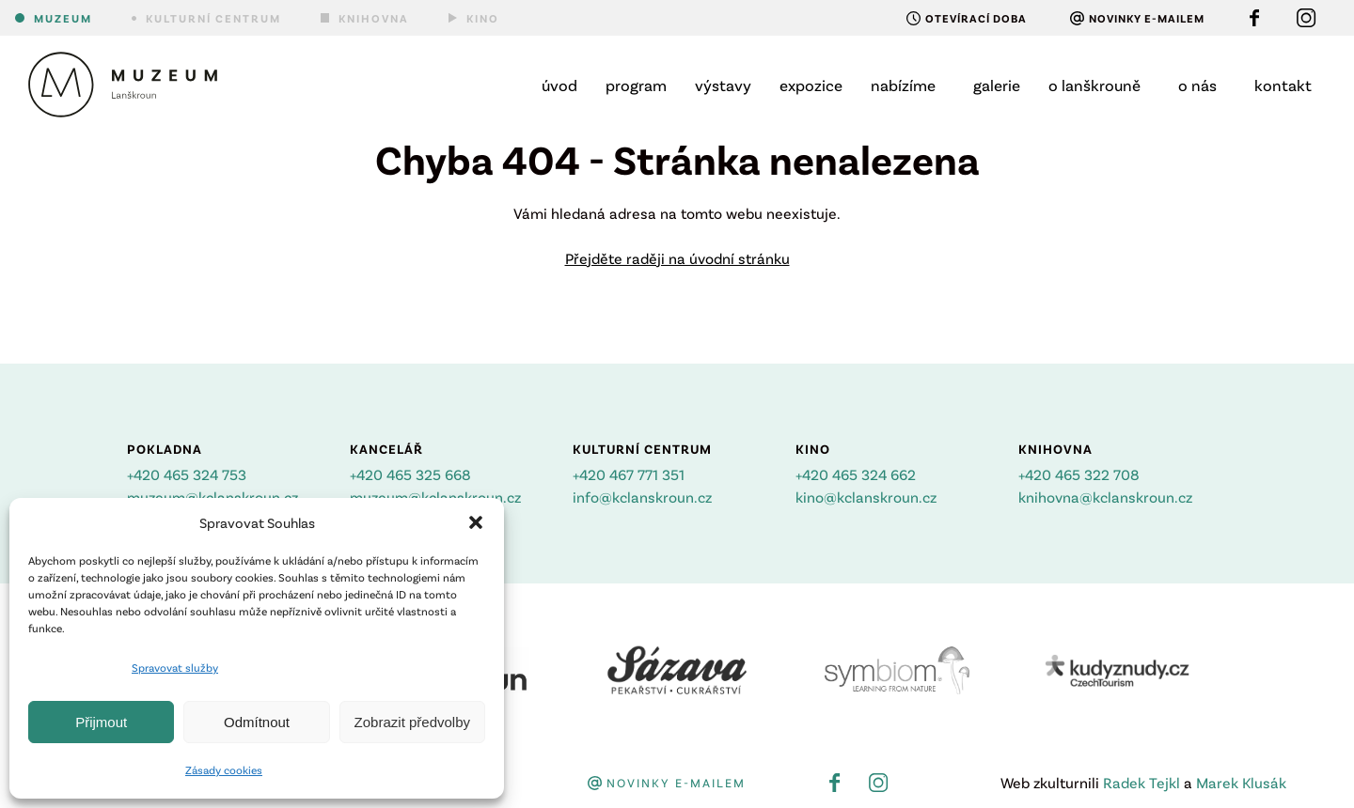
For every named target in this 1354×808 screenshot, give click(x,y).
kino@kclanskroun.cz (866, 496)
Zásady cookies (223, 769)
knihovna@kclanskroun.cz (1105, 496)
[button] (475, 522)
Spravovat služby (175, 667)
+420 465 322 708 (1079, 474)
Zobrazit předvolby (412, 722)
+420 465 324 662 (855, 474)
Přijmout (101, 722)
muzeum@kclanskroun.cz (212, 496)
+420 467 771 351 (629, 474)
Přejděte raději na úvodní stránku (677, 258)
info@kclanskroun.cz (642, 496)
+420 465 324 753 (186, 474)
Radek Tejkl (1141, 782)
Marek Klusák (1241, 782)
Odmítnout (257, 722)
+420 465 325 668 (410, 474)
